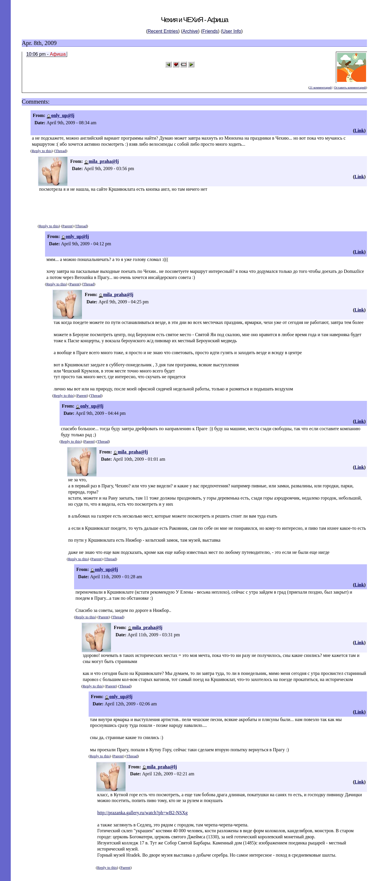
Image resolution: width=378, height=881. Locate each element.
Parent (67, 226)
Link (359, 130)
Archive (190, 31)
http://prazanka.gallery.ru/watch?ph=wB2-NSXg (142, 812)
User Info (231, 31)
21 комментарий (320, 87)
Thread (60, 151)
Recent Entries (163, 31)
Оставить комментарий (350, 87)
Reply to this (41, 151)
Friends (210, 31)
